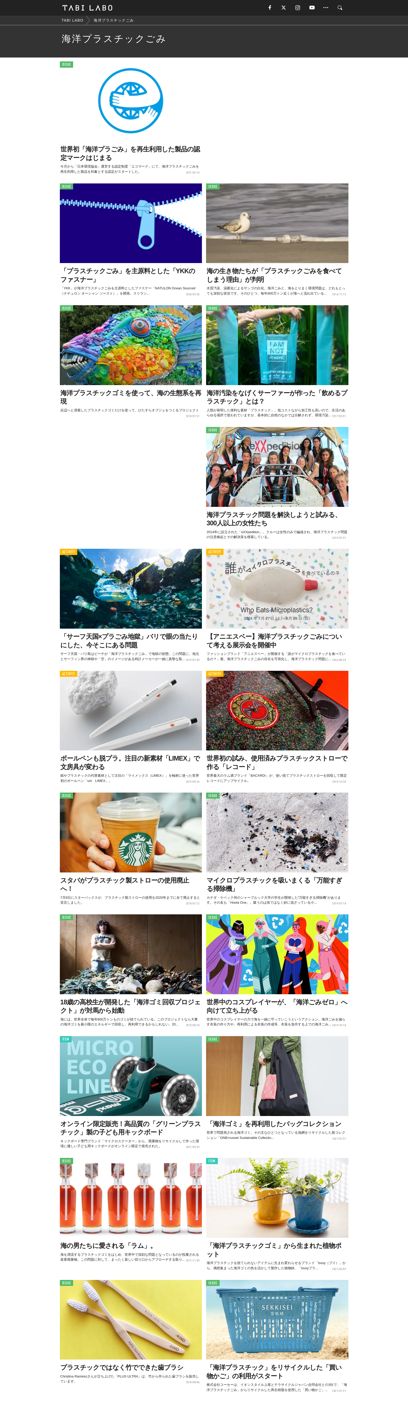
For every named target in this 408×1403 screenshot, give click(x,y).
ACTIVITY (68, 552)
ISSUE (66, 65)
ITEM (65, 1039)
